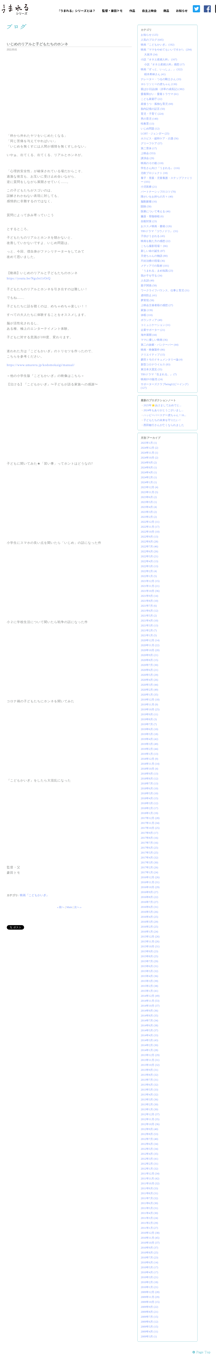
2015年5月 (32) (149, 971)
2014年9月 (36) (149, 1010)
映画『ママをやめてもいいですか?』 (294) (166, 49)
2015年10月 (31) (150, 946)
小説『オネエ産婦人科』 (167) (159, 59)
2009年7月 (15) (149, 1316)
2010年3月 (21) (149, 1277)
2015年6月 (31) (149, 966)
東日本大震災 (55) (151, 369)
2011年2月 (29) (149, 1223)
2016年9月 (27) (149, 892)
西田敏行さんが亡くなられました (163, 425)
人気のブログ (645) (152, 39)
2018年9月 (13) (149, 773)
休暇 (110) (147, 315)
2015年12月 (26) (150, 936)
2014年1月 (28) (149, 1050)
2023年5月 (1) (149, 502)
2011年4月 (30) (149, 1213)
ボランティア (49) (151, 320)
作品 (132, 11)
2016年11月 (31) (150, 882)
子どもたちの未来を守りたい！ (162, 420)
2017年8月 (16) (149, 837)
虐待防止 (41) (149, 295)
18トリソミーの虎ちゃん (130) (159, 84)
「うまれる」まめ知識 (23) (157, 270)
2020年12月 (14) (150, 640)
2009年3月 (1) (149, 1336)
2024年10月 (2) (149, 457)
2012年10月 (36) (150, 1124)
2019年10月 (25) (150, 709)
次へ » (78, 907)
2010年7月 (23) (149, 1257)
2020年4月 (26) (149, 679)
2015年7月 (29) (149, 961)
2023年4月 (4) (149, 507)
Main (69, 907)
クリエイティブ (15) (153, 354)
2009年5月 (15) (149, 1326)
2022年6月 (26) (149, 551)
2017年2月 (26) (149, 867)
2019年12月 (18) (150, 699)
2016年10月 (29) (150, 887)
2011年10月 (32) (150, 1183)
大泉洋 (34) (150, 54)
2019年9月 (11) (149, 714)
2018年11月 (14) (150, 763)
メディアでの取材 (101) (155, 265)
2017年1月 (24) (149, 872)
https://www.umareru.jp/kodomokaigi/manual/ (41, 365)
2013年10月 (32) (150, 1065)
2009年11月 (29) (150, 1297)
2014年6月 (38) (149, 1025)
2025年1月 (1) (149, 442)
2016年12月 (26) (150, 877)
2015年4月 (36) (149, 976)
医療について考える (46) (155, 211)
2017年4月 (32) (149, 857)
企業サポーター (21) (153, 329)
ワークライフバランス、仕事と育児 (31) (165, 290)
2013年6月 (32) (149, 1084)
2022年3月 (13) (149, 566)
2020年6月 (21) (149, 670)
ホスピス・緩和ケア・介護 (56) (159, 138)
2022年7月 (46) (149, 546)
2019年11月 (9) (149, 704)
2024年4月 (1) (149, 472)
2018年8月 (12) (149, 778)
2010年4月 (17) (149, 1272)
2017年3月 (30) (149, 862)
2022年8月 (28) (149, 541)
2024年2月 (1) (149, 477)
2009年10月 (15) (150, 1302)
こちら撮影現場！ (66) (154, 246)
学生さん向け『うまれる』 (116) (160, 168)
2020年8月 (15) (149, 660)
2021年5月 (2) (149, 615)
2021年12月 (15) (150, 581)
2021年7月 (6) (149, 605)
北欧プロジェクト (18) (154, 173)
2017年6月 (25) (149, 847)
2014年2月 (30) (149, 1045)
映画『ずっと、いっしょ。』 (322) (161, 69)
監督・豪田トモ (112, 11)
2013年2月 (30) (149, 1104)
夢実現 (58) (147, 300)
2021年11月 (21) (150, 586)
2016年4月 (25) (149, 916)
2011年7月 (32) (149, 1198)
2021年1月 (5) (149, 635)
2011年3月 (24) (149, 1218)
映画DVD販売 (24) (152, 379)
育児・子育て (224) (152, 113)
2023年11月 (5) (149, 492)
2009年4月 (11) (149, 1331)
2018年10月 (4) (149, 768)
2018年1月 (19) (149, 813)
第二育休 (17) (149, 148)
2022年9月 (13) (149, 536)
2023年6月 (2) (149, 497)
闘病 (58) (146, 206)
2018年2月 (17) (149, 808)
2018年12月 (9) (149, 758)
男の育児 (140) (149, 118)
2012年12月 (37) (150, 1114)
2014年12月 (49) (150, 995)
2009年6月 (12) (149, 1321)
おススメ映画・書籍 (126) (156, 226)
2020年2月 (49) (149, 689)
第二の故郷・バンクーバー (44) (159, 344)
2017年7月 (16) (149, 842)
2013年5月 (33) (149, 1089)
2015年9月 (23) (149, 951)
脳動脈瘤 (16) (149, 201)
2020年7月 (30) (149, 665)
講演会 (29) (147, 158)
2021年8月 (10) (149, 600)
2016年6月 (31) (149, 907)
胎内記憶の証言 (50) (153, 108)
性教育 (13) (147, 123)
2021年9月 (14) (149, 595)
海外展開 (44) (149, 334)
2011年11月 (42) (150, 1178)
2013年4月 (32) (149, 1094)
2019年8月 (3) (149, 719)
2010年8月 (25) (149, 1252)
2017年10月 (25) (150, 828)
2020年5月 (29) (149, 674)
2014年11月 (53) (150, 1000)
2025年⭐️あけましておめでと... (162, 405)
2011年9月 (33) (149, 1188)
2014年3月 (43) (149, 1040)
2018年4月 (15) (149, 798)
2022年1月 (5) (149, 576)
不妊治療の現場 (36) (153, 260)
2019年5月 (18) (149, 734)
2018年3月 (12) (149, 803)
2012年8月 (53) (149, 1134)
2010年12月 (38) (150, 1232)
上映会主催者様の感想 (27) (157, 305)
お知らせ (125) (149, 34)
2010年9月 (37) (149, 1247)
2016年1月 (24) (149, 931)
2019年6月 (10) (149, 729)
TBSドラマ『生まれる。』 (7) (159, 374)
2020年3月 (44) (149, 684)
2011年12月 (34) (150, 1173)
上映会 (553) (148, 153)
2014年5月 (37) (149, 1030)
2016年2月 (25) (149, 926)
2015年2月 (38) (149, 986)
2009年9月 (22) (149, 1306)
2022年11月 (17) (150, 526)
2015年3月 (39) (149, 981)
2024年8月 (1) (149, 467)
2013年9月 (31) (149, 1069)
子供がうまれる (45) (153, 236)
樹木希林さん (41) (155, 74)
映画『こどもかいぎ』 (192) (157, 44)
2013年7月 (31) (149, 1079)
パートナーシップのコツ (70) (158, 191)
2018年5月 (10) (149, 793)
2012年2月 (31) (149, 1163)
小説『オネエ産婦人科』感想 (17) (164, 64)
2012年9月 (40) (149, 1129)
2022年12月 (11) (150, 521)
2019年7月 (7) (149, 724)
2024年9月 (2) (149, 462)
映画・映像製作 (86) (153, 349)
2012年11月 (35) (150, 1119)
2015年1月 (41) (149, 990)
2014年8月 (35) (149, 1015)
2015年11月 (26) (150, 941)
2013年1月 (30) (149, 1109)
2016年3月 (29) (149, 921)
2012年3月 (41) (149, 1158)
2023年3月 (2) (149, 512)
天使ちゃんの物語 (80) (154, 255)
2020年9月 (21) (149, 655)
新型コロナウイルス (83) (155, 364)
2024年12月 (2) (149, 447)
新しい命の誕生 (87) (153, 250)
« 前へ (60, 907)
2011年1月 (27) (149, 1227)
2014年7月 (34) (149, 1020)
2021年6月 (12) (149, 610)
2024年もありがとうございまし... (163, 410)
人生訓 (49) (147, 280)
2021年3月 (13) (149, 625)
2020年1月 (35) (149, 694)
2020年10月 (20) (150, 650)
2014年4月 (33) (149, 1035)
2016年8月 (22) (149, 897)
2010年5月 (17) (149, 1267)
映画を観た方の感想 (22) (155, 241)
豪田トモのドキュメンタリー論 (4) (161, 359)
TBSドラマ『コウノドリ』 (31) (159, 231)
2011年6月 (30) (149, 1203)
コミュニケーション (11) (155, 325)
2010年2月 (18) (149, 1282)
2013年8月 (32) (149, 1074)
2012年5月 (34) (149, 1148)
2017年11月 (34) (150, 823)
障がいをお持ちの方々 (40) (157, 196)
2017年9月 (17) (149, 832)
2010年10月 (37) (150, 1242)
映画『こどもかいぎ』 (34, 895)
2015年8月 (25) (149, 956)
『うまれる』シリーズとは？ (76, 11)
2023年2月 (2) (149, 516)
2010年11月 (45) (150, 1237)
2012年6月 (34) (149, 1144)
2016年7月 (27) (149, 902)
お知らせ (182, 11)
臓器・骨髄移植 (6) (152, 216)
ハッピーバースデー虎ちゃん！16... (164, 415)
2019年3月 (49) (149, 744)
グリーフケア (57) (151, 143)
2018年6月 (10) (149, 788)
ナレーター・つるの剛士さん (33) (161, 79)
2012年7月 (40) (149, 1139)
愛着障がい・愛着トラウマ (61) (159, 94)
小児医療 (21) (149, 186)
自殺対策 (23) (149, 221)
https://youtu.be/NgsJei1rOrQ (28, 278)
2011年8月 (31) (149, 1193)
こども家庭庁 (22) (151, 99)
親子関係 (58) (149, 285)
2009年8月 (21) (149, 1311)
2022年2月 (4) (149, 571)
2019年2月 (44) (149, 749)
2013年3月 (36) (149, 1099)
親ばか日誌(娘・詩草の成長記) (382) (162, 89)
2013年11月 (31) (150, 1060)
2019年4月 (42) (149, 739)
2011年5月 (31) (149, 1208)
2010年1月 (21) (149, 1287)
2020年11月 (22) (150, 645)
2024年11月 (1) (149, 452)
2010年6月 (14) (149, 1262)
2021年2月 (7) (149, 630)
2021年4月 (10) (149, 620)
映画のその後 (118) (152, 163)
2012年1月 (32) (149, 1168)
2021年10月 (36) (150, 591)
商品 (166, 11)
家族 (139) (147, 310)
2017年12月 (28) (150, 818)
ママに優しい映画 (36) (154, 339)
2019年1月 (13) (149, 753)
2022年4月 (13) (149, 561)
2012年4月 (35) (149, 1153)
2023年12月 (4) (149, 487)
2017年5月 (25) (149, 852)
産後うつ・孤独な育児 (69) (157, 103)
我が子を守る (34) (151, 275)
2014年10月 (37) (150, 1005)
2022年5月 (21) (149, 556)
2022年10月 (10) (150, 531)
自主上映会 (149, 11)
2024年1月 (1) (149, 482)
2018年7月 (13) (149, 783)
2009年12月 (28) (150, 1292)
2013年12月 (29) (150, 1055)
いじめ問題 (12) (150, 128)
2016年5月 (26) (149, 911)
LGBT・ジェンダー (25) (155, 133)
